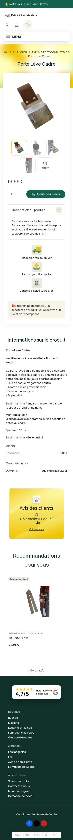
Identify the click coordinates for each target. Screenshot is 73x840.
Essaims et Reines (20, 727)
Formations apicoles (21, 732)
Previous (32, 670)
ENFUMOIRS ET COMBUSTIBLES (26, 633)
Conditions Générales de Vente (36, 814)
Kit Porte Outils (18, 638)
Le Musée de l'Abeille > (22, 767)
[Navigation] (7, 25)
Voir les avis (36, 529)
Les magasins (17, 752)
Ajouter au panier (46, 194)
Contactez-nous (19, 786)
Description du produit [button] (37, 210)
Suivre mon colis (18, 781)
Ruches (13, 717)
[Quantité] (15, 194)
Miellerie (13, 723)
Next (41, 670)
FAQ (10, 757)
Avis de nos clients (20, 762)
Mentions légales (19, 791)
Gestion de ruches (20, 737)
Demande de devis (20, 796)
